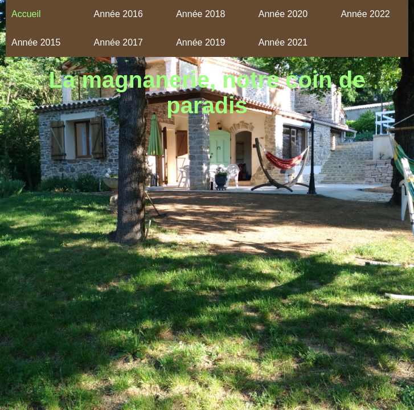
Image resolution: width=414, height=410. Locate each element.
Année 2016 (118, 14)
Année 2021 (283, 42)
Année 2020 (283, 14)
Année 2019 (200, 42)
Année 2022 (365, 14)
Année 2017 (118, 42)
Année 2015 (35, 42)
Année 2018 (200, 14)
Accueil (26, 14)
